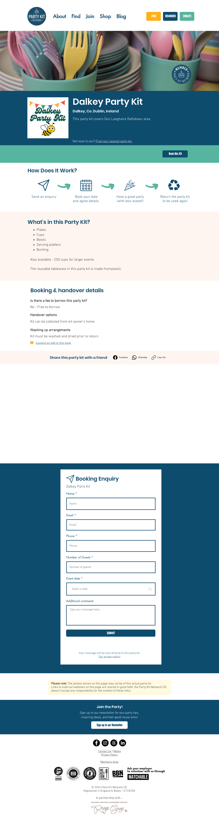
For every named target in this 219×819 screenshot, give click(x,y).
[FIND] (153, 16)
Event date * (76, 578)
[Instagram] (105, 742)
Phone (70, 536)
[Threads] (113, 742)
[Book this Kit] (175, 153)
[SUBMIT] (110, 633)
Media (117, 751)
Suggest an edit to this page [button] (53, 343)
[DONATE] (187, 16)
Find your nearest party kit (114, 141)
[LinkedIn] (122, 742)
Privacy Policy (109, 755)
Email (69, 515)
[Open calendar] (150, 589)
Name (70, 493)
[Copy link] (158, 357)
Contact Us (104, 751)
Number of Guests (78, 557)
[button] (109, 725)
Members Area (109, 762)
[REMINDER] (170, 16)
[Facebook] (120, 357)
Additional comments (80, 601)
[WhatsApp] (139, 357)
